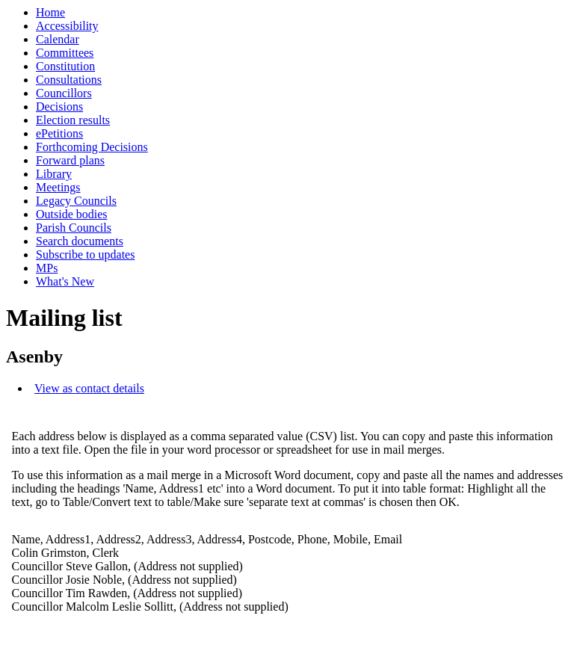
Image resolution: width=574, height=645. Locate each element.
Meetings (58, 187)
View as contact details (89, 388)
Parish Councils (73, 227)
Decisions (59, 106)
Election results (73, 120)
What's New (65, 281)
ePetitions (59, 133)
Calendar (57, 39)
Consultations (69, 79)
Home (50, 12)
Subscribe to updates (85, 254)
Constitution (65, 66)
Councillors (64, 93)
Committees (64, 52)
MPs (47, 268)
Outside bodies (72, 214)
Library (54, 173)
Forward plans (70, 160)
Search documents (79, 241)
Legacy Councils (76, 200)
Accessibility (67, 25)
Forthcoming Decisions (92, 147)
